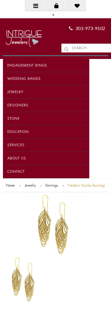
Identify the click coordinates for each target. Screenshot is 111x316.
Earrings (52, 185)
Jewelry (15, 92)
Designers (17, 105)
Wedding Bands (24, 78)
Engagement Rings (27, 65)
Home (10, 185)
